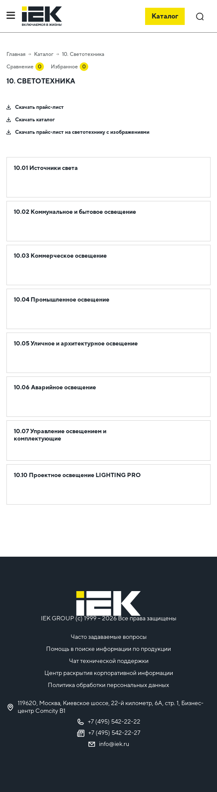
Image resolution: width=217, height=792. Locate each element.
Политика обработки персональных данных (108, 684)
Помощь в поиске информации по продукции (108, 648)
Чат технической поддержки (109, 660)
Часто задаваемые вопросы (109, 636)
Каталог (43, 54)
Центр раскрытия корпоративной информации (108, 672)
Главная (15, 54)
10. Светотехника (83, 54)
